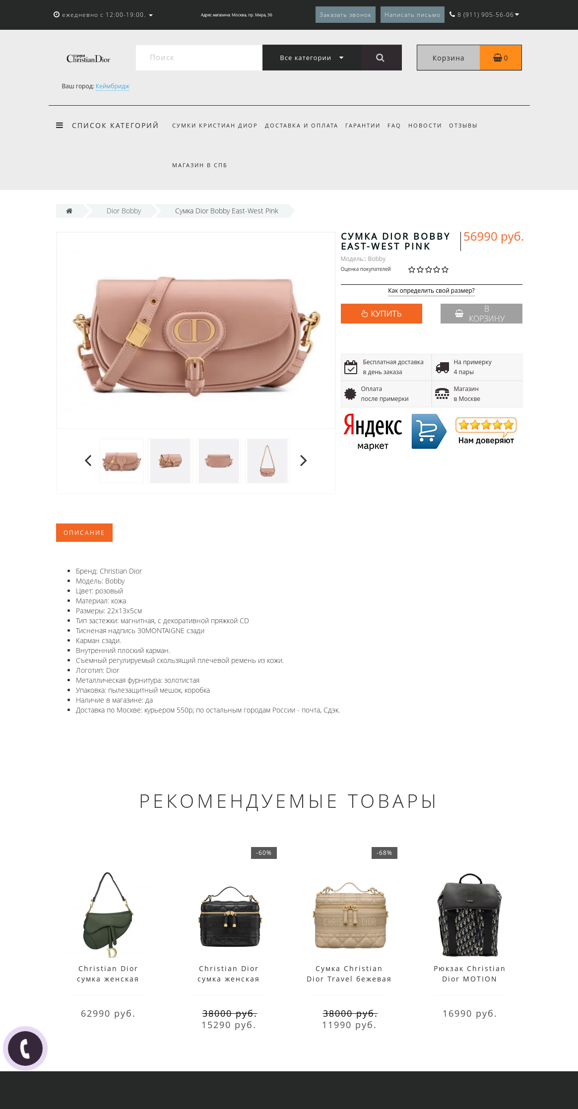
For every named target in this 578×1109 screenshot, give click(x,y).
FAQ (399, 125)
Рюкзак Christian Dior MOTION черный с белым (470, 979)
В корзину (480, 314)
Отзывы (471, 125)
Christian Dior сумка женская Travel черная (228, 979)
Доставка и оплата (303, 125)
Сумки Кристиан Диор (215, 125)
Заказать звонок (346, 14)
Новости (432, 125)
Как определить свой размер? (431, 291)
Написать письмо (413, 14)
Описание (84, 532)
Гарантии (366, 125)
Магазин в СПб (200, 165)
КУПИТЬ (386, 314)
